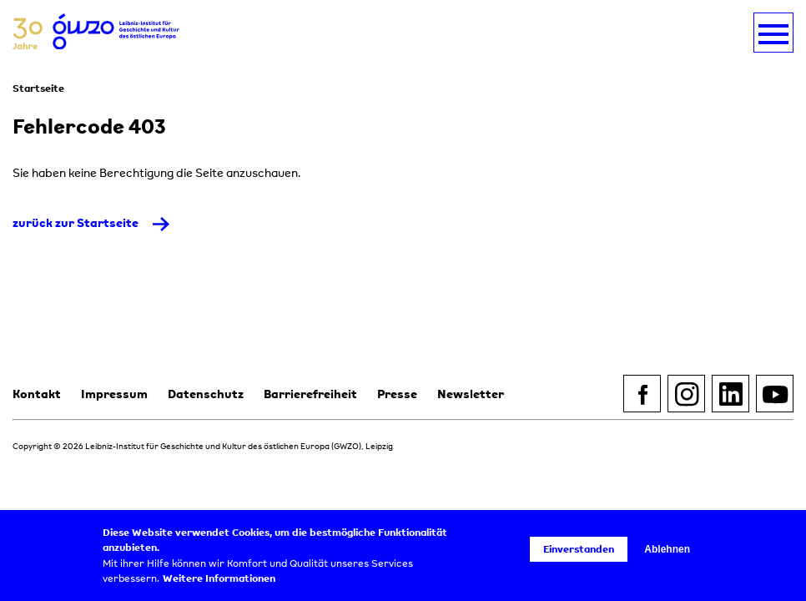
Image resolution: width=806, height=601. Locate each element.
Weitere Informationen (219, 578)
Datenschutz (206, 393)
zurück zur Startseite (76, 222)
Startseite (38, 88)
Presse (397, 393)
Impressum (114, 393)
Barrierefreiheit (310, 393)
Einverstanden (578, 549)
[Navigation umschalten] (773, 33)
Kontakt (37, 393)
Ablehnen (667, 549)
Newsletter (470, 393)
